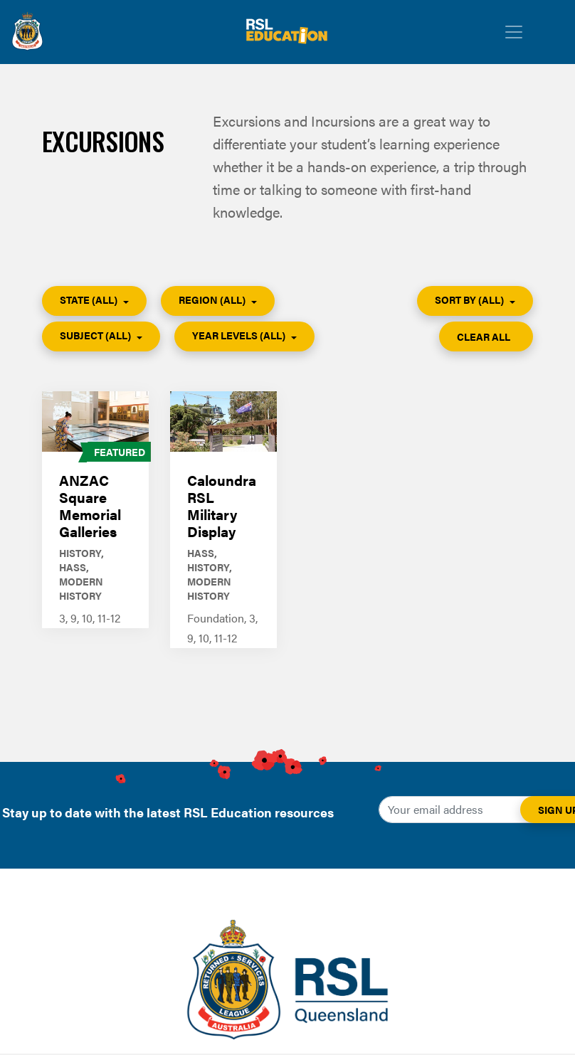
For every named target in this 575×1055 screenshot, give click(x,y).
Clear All (484, 336)
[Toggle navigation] (514, 32)
